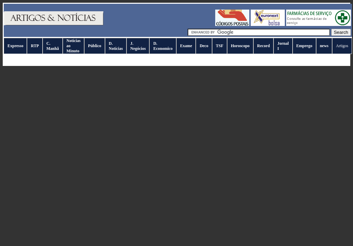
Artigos (342, 45)
